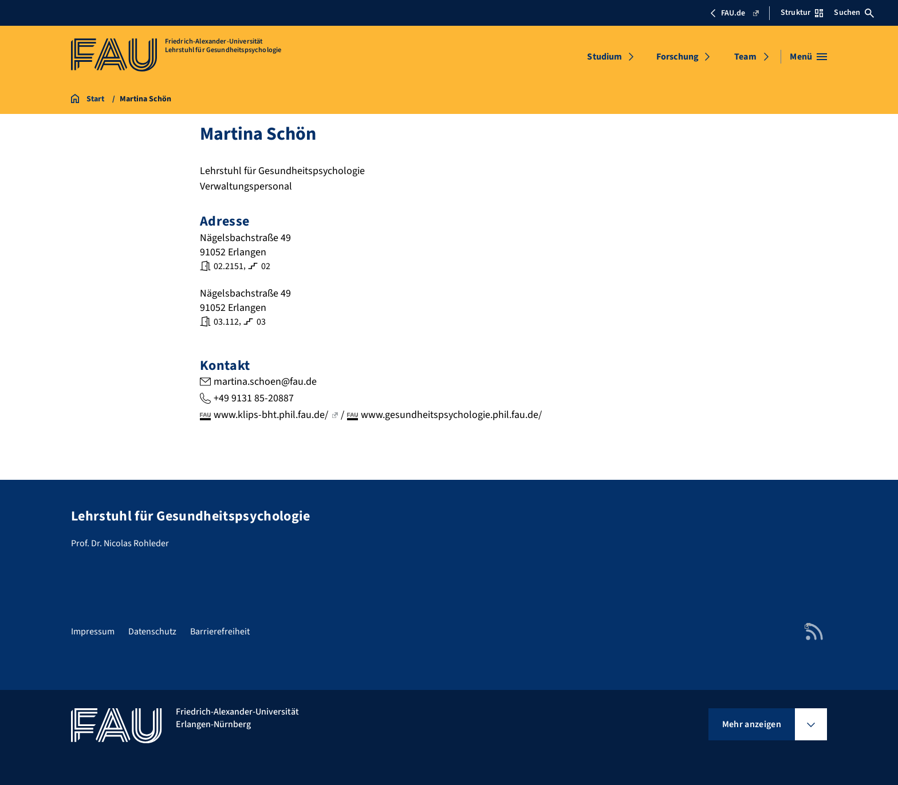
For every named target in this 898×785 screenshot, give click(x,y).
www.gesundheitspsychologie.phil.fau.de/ (451, 415)
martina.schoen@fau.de (265, 381)
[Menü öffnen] (808, 56)
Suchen (854, 12)
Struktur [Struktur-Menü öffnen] (802, 12)
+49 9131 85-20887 (254, 398)
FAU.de (734, 13)
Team (745, 56)
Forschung (677, 56)
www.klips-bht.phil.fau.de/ (276, 415)
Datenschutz (152, 631)
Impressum (93, 631)
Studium (604, 56)
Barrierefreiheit (220, 631)
